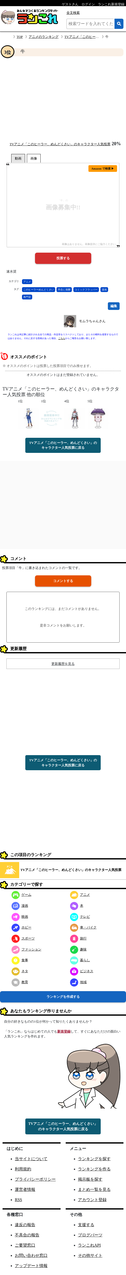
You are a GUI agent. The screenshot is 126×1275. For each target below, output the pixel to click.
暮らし (80, 960)
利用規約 (23, 1169)
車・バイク (83, 927)
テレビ (80, 917)
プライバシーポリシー (35, 1179)
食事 (20, 960)
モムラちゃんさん (92, 321)
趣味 (78, 949)
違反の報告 (25, 1225)
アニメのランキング (44, 37)
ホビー (21, 927)
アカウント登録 (92, 1200)
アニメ (27, 281)
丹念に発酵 (64, 289)
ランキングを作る (94, 1169)
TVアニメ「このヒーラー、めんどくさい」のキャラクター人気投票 (60, 144)
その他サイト (90, 1255)
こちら (61, 338)
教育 (20, 982)
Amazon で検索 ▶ (102, 168)
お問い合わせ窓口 (31, 1255)
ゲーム (21, 895)
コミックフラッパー (86, 289)
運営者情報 (25, 1189)
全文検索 (73, 13)
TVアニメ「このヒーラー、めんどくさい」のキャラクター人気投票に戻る (63, 445)
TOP (20, 37)
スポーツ (23, 938)
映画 (20, 917)
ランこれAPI (89, 1245)
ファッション (26, 949)
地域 (78, 982)
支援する (86, 1225)
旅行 (78, 938)
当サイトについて (31, 1159)
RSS (18, 1200)
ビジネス (81, 971)
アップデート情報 (31, 1265)
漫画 (104, 289)
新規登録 (64, 1031)
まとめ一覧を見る (94, 1189)
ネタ (20, 971)
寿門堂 (27, 297)
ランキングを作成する (63, 997)
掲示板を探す (90, 1179)
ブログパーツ (90, 1235)
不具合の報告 (27, 1235)
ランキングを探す (94, 1159)
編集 (113, 306)
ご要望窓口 (25, 1245)
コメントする (63, 581)
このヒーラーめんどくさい (38, 289)
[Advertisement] (63, 99)
